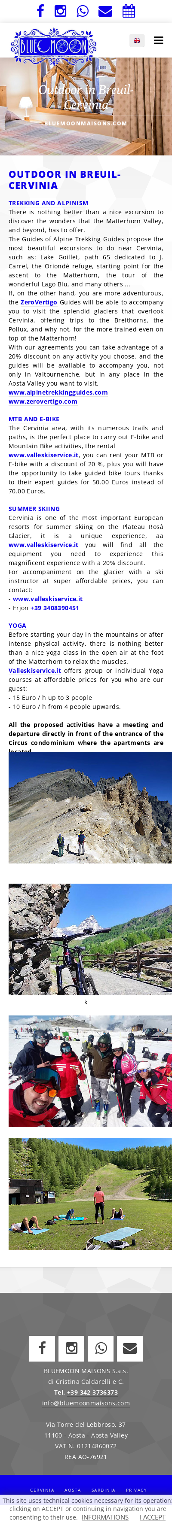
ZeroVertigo (39, 302)
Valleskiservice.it (35, 670)
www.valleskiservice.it (44, 455)
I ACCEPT (153, 1517)
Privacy (136, 1490)
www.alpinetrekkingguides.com (58, 392)
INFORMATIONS (105, 1517)
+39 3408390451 (55, 608)
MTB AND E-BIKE (34, 419)
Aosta (72, 1490)
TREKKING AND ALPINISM (48, 203)
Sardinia (104, 1490)
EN (141, 40)
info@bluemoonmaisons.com (86, 1403)
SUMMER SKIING (34, 509)
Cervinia (42, 1490)
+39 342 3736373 (92, 1392)
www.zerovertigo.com (43, 401)
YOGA (18, 625)
